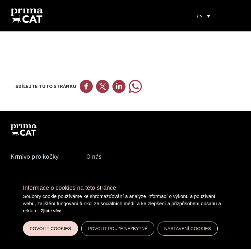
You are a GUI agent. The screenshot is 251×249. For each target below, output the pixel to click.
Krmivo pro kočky (34, 156)
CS (200, 16)
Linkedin (119, 86)
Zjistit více (51, 210)
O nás (93, 156)
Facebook (86, 86)
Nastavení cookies (187, 228)
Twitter (102, 86)
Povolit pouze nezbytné (118, 228)
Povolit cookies (50, 228)
